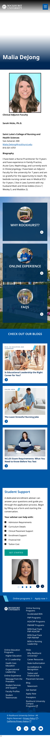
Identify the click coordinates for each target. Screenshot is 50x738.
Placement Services (35, 679)
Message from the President (14, 680)
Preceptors (31, 697)
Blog (28, 682)
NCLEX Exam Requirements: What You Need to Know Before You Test (25, 460)
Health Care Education (11, 664)
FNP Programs (34, 617)
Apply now (40, 598)
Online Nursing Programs (33, 609)
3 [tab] (27, 587)
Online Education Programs (12, 651)
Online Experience (12, 675)
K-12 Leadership (13, 659)
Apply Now (31, 693)
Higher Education (13, 655)
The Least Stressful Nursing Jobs (22, 416)
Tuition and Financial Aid (33, 674)
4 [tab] (31, 587)
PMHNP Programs (35, 625)
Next (42, 586)
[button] (16, 552)
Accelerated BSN (34, 614)
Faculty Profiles (13, 691)
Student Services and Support (13, 686)
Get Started (31, 690)
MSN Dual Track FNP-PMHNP (34, 636)
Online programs (21, 598)
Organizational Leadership (12, 670)
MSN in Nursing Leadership (34, 642)
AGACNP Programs (36, 621)
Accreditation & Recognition (34, 668)
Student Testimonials (11, 696)
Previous (37, 586)
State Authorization (36, 663)
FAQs (28, 649)
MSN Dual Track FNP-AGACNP (34, 630)
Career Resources (35, 659)
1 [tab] (19, 587)
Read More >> (6, 379)
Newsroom (32, 686)
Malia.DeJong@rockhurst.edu (17, 144)
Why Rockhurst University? (34, 654)
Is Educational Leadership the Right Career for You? (24, 374)
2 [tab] (23, 587)
